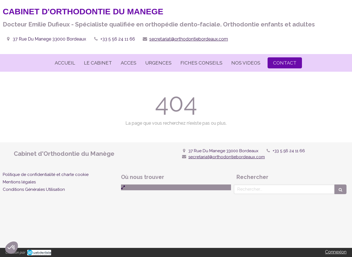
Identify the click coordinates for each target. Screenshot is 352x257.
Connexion (335, 252)
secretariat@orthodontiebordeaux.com (188, 39)
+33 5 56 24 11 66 (117, 39)
